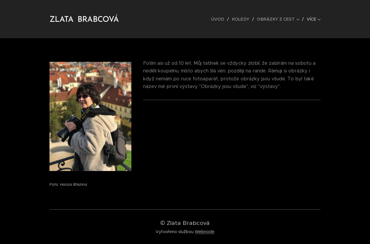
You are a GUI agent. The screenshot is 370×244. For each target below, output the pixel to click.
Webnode (204, 231)
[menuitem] (221, 19)
